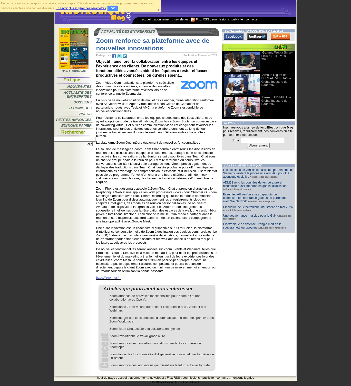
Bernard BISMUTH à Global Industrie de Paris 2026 (276, 100)
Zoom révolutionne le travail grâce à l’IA (137, 336)
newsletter (181, 19)
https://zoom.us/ (107, 277)
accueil (146, 19)
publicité (237, 19)
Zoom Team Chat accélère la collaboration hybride (144, 329)
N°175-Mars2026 (73, 69)
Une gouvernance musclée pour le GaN (249, 215)
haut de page (106, 377)
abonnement (162, 19)
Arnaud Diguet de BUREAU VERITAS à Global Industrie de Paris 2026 (276, 80)
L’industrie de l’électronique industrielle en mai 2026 (258, 207)
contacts (251, 19)
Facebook (234, 36)
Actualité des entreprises (78, 94)
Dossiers (83, 102)
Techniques (80, 108)
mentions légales (242, 377)
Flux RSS (200, 19)
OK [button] (113, 8)
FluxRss (280, 36)
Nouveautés (79, 87)
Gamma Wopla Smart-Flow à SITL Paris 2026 (277, 56)
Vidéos (85, 114)
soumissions (220, 19)
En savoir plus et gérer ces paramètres (81, 8)
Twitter (257, 36)
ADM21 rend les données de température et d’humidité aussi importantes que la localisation (255, 184)
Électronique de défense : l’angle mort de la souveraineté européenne (252, 225)
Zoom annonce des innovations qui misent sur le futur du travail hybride (159, 365)
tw (119, 56)
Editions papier (76, 126)
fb (114, 56)
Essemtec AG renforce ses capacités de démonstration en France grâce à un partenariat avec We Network (255, 198)
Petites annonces (74, 120)
